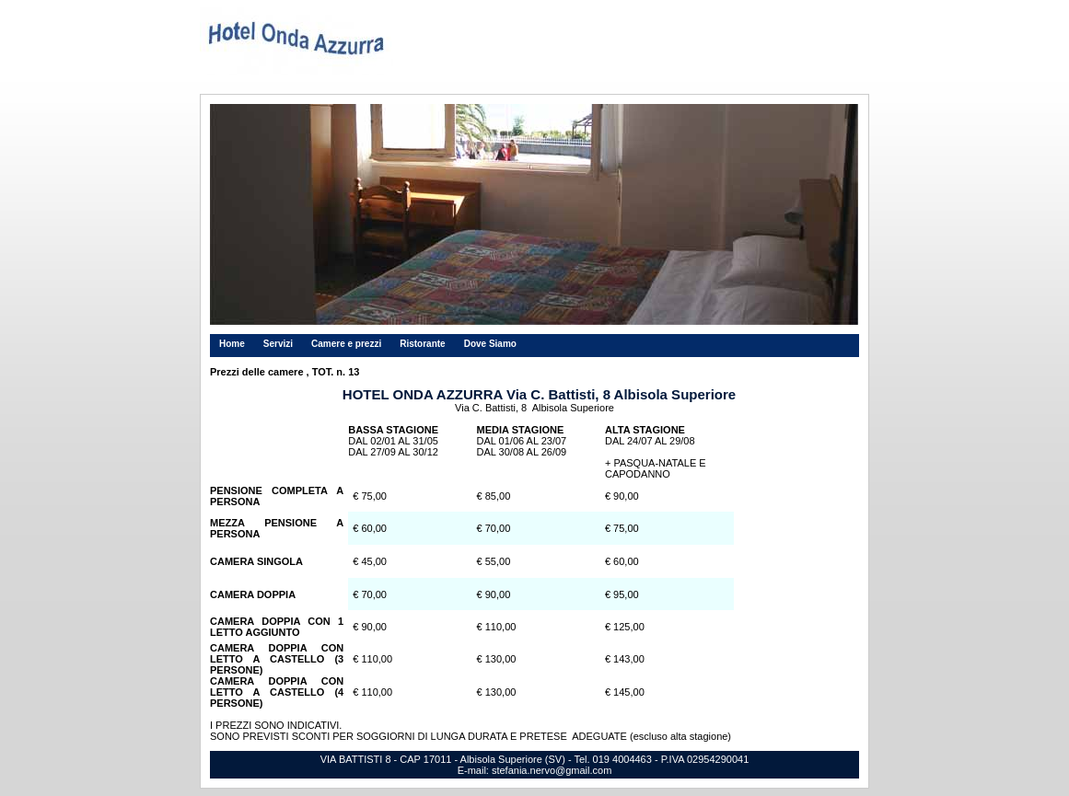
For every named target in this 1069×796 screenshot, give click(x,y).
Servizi (278, 344)
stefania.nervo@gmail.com (551, 770)
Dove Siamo (490, 344)
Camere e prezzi (346, 344)
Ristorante (422, 344)
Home (232, 344)
